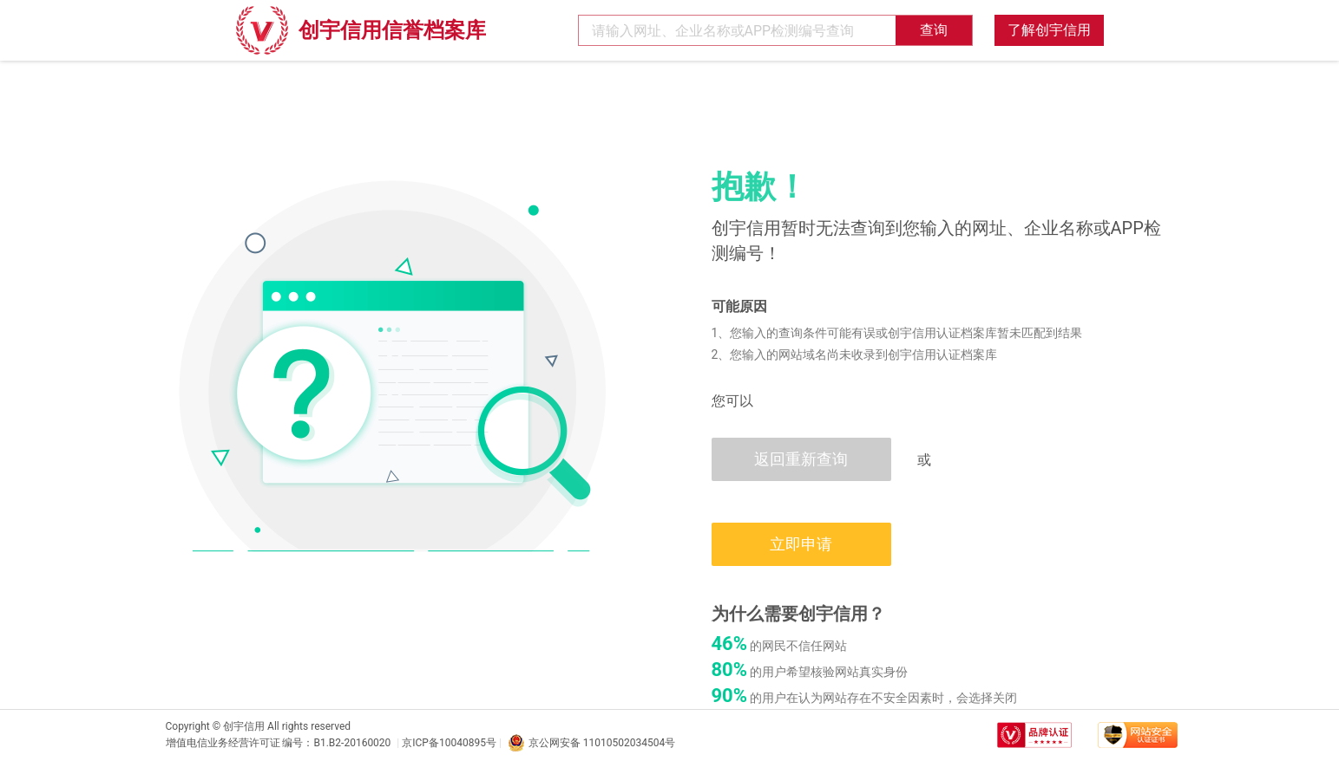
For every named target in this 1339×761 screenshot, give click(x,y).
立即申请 (801, 544)
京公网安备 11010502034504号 (591, 742)
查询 (934, 30)
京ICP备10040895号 (449, 743)
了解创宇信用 (1049, 30)
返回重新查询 (801, 459)
